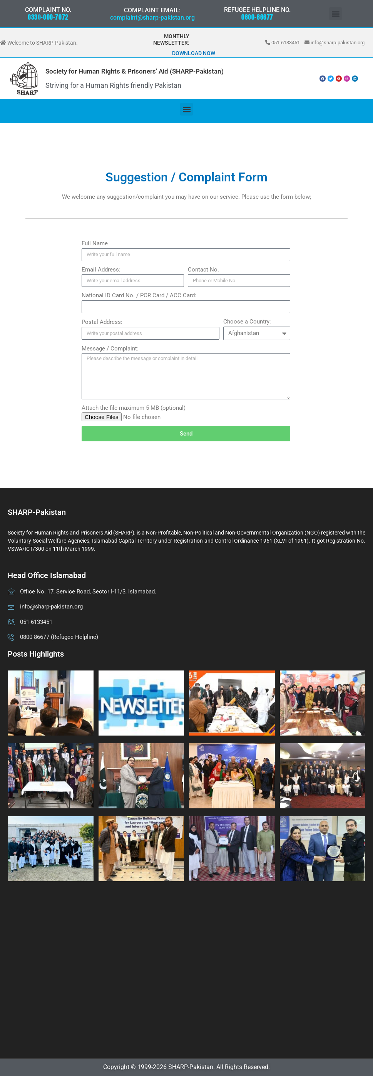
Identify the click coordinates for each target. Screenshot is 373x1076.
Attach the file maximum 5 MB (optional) (134, 407)
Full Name (95, 243)
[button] (335, 13)
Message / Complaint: (110, 348)
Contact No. (203, 269)
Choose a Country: (247, 321)
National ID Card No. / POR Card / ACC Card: (139, 295)
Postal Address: (102, 321)
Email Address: (101, 269)
